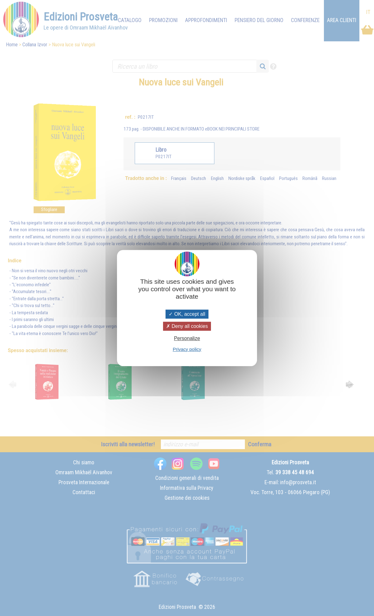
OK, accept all (187, 314)
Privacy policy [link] (187, 349)
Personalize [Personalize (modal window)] (187, 338)
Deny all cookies (187, 326)
